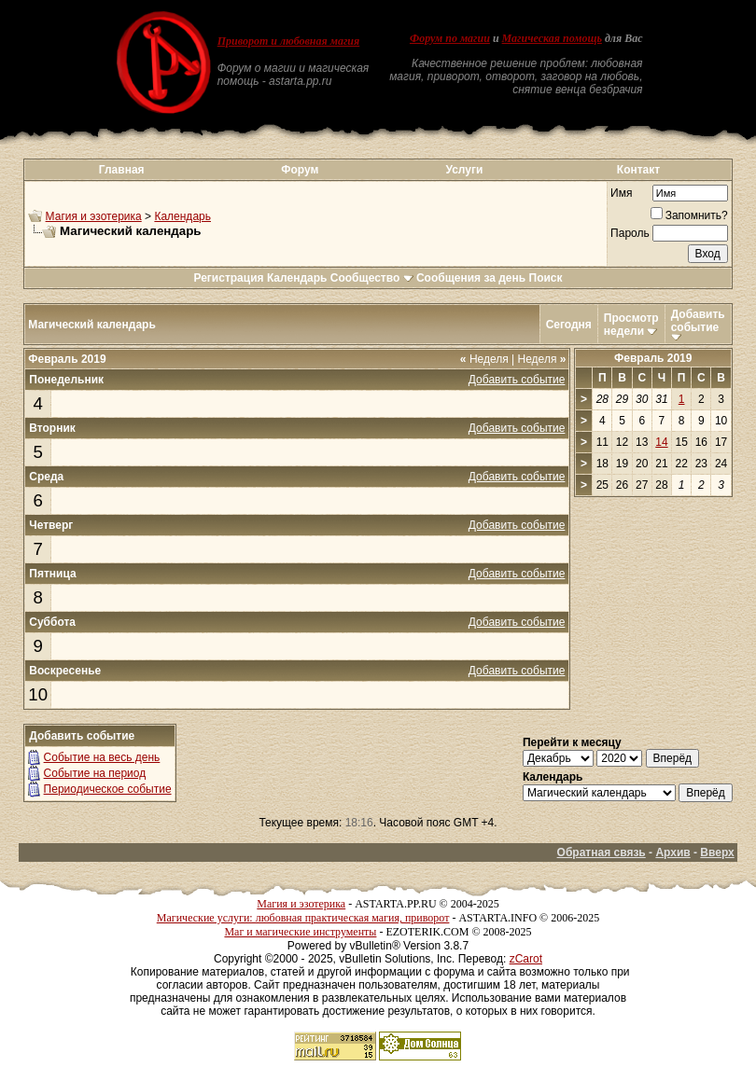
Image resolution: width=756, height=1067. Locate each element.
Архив (672, 852)
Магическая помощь (552, 38)
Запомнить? (689, 215)
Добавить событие (698, 321)
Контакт (638, 169)
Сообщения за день (470, 277)
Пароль (630, 233)
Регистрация (228, 277)
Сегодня (569, 324)
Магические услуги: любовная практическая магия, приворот (303, 917)
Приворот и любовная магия (288, 41)
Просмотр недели (631, 325)
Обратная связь (601, 852)
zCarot (526, 958)
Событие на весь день (102, 757)
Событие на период (95, 773)
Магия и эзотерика (94, 216)
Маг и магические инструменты (300, 931)
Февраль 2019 (653, 358)
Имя (621, 193)
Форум (299, 169)
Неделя (484, 359)
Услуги (464, 169)
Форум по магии (450, 38)
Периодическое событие (108, 789)
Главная (122, 169)
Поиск (546, 277)
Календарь (182, 216)
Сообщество (371, 277)
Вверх (717, 852)
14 (661, 442)
